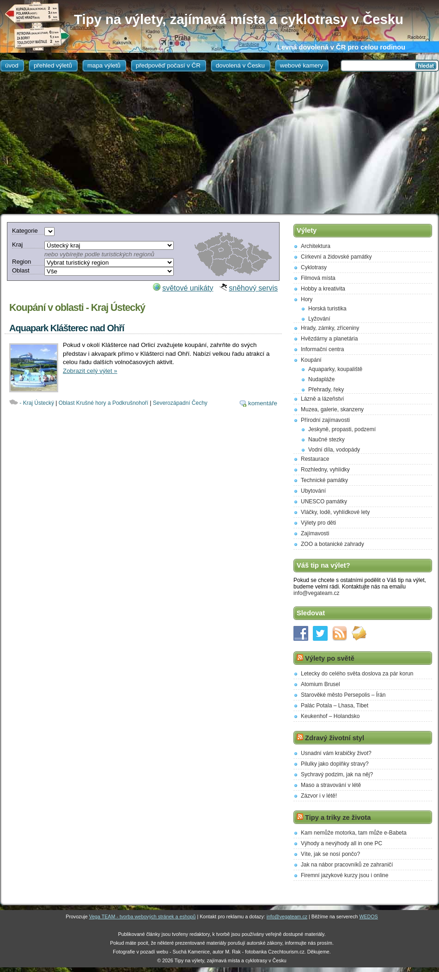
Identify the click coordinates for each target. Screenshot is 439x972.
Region (21, 261)
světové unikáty (187, 288)
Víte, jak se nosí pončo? (330, 854)
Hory (306, 299)
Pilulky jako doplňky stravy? (335, 764)
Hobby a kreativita (323, 288)
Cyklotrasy (314, 267)
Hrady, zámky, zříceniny (330, 328)
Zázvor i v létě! (319, 795)
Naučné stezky (326, 439)
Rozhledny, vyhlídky (325, 469)
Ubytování (313, 491)
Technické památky (324, 480)
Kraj (17, 244)
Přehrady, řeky (326, 389)
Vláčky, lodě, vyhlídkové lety (335, 512)
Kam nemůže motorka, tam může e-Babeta (354, 833)
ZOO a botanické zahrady (332, 544)
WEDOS (368, 916)
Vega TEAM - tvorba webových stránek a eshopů (142, 916)
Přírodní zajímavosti (325, 420)
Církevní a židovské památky (336, 257)
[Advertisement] (219, 144)
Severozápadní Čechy (180, 403)
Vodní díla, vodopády (334, 449)
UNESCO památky (324, 501)
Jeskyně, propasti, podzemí (342, 429)
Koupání (311, 360)
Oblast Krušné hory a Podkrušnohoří (103, 403)
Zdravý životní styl (334, 738)
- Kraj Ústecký (36, 403)
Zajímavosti (315, 533)
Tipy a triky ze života (338, 817)
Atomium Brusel (320, 684)
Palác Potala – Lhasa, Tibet (334, 705)
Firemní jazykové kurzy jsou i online (344, 875)
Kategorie (25, 230)
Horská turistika (327, 308)
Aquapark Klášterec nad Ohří (66, 328)
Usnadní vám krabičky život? (336, 753)
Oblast (21, 270)
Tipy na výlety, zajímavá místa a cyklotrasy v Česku (238, 19)
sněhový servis (253, 288)
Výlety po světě (329, 658)
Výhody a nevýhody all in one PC (341, 843)
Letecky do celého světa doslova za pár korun (357, 673)
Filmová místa (318, 278)
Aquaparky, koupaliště (335, 369)
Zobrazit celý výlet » (90, 370)
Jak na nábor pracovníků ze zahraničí (347, 864)
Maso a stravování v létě (331, 785)
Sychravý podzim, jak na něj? (337, 774)
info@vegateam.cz (316, 593)
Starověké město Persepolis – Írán (343, 695)
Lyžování (319, 319)
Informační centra (322, 349)
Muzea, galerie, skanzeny (332, 409)
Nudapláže (321, 379)
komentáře (262, 403)
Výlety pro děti (318, 523)
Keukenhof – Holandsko (330, 716)
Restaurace (315, 459)
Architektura (315, 246)
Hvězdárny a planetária (329, 338)
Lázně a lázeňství (322, 399)
